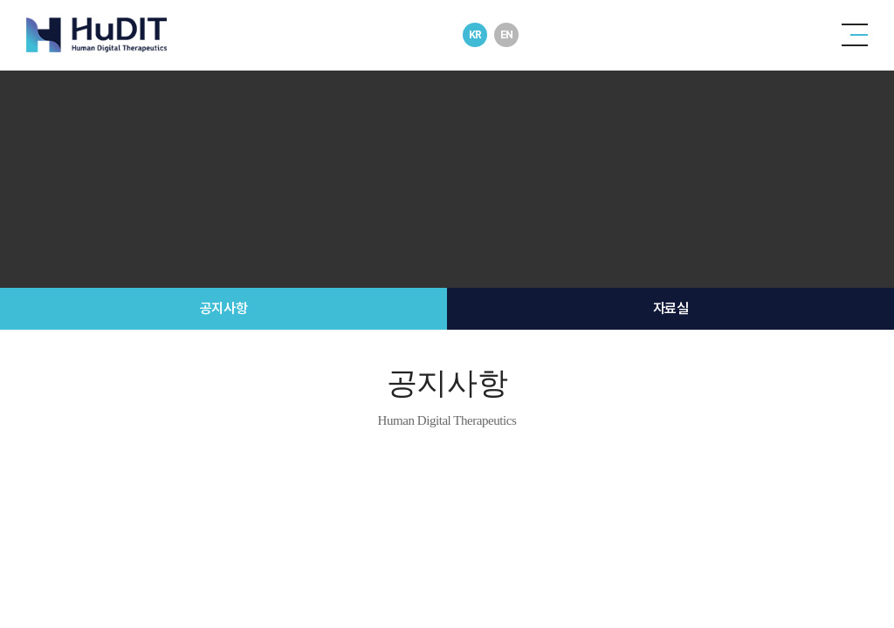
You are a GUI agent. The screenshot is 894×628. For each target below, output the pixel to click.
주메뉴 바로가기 (0, 0)
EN (506, 35)
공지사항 (223, 308)
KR (475, 35)
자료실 (671, 308)
